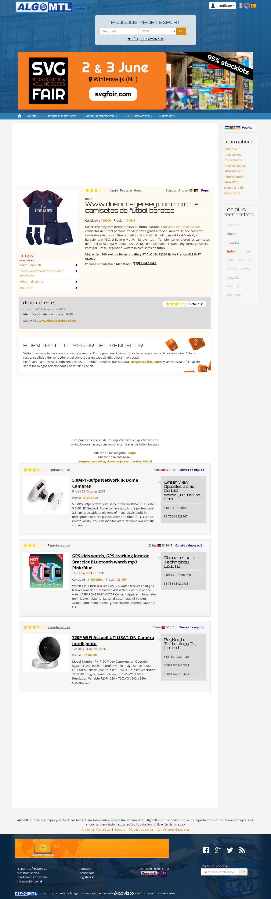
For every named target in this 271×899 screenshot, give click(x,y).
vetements (234, 295)
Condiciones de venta (32, 877)
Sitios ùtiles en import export (234, 174)
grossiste (233, 242)
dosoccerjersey (39, 302)
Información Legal (29, 881)
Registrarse (87, 877)
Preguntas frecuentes (32, 869)
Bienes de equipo (191, 470)
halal (231, 251)
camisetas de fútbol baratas (180, 227)
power (246, 269)
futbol (147, 461)
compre (83, 461)
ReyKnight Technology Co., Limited (180, 643)
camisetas (98, 461)
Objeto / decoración (189, 545)
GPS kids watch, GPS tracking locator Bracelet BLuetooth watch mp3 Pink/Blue (110, 562)
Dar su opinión (30, 265)
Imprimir (26, 288)
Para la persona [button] (100, 116)
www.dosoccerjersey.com (57, 321)
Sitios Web (231, 182)
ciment (231, 234)
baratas (135, 461)
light (230, 260)
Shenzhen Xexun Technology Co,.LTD (182, 562)
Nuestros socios (142, 829)
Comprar (120, 829)
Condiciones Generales (173, 829)
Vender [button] (167, 116)
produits (233, 277)
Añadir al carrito (31, 281)
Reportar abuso (131, 190)
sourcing (233, 286)
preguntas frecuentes (146, 362)
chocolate (233, 225)
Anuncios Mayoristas (96, 829)
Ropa (205, 190)
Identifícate (87, 873)
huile (247, 251)
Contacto (85, 869)
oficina (231, 269)
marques (244, 260)
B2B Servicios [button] (138, 116)
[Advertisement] (115, 156)
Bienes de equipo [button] (62, 116)
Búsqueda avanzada (146, 39)
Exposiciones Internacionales (235, 163)
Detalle (113, 190)
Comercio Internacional (233, 152)
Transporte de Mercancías (234, 190)
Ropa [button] (32, 116)
